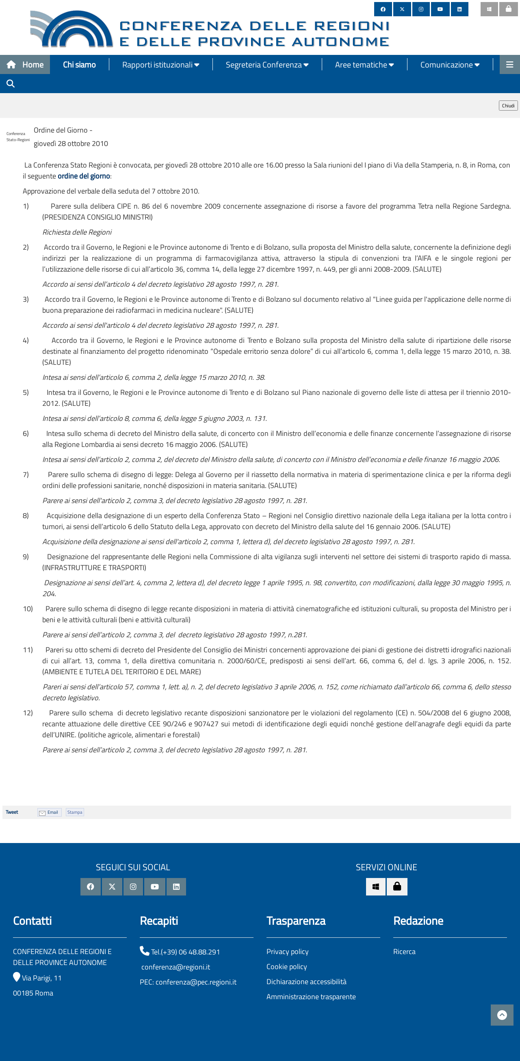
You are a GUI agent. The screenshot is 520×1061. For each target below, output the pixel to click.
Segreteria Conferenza (267, 64)
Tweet (12, 812)
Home (24, 64)
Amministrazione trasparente (311, 996)
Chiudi (508, 105)
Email (53, 812)
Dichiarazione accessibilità (306, 981)
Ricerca (404, 951)
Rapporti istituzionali (160, 64)
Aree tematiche (364, 64)
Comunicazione (450, 64)
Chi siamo (79, 64)
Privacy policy (287, 951)
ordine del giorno (84, 175)
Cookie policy (286, 966)
